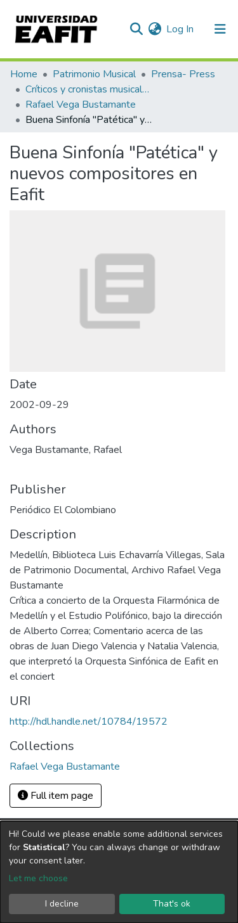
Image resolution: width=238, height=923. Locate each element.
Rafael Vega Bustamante (80, 104)
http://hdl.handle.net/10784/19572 (89, 722)
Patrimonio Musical (94, 74)
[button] (154, 29)
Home (23, 74)
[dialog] (119, 872)
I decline (62, 904)
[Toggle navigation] (220, 29)
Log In (180, 29)
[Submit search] (136, 29)
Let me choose (38, 878)
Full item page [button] (55, 796)
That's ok (171, 904)
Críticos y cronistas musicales (88, 89)
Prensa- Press (183, 74)
